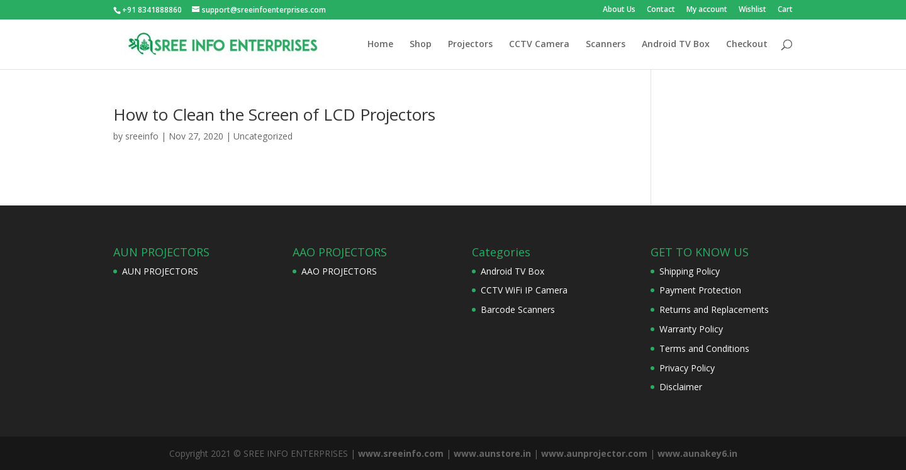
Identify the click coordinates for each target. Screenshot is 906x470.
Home (380, 45)
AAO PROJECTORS (339, 271)
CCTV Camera (539, 45)
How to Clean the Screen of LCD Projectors (274, 114)
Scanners (605, 45)
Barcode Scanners (518, 309)
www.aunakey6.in (697, 453)
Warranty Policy (691, 329)
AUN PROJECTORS (160, 271)
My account (706, 10)
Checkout (747, 45)
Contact (661, 10)
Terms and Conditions (704, 348)
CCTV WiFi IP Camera (524, 290)
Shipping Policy (689, 271)
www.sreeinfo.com (401, 453)
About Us (619, 10)
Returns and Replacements (714, 309)
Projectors (470, 45)
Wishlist (752, 10)
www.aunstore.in (492, 453)
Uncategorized (263, 136)
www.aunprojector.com (594, 453)
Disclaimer (680, 387)
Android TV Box (676, 45)
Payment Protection (700, 290)
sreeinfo (142, 136)
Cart (785, 10)
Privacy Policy (687, 368)
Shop (421, 45)
